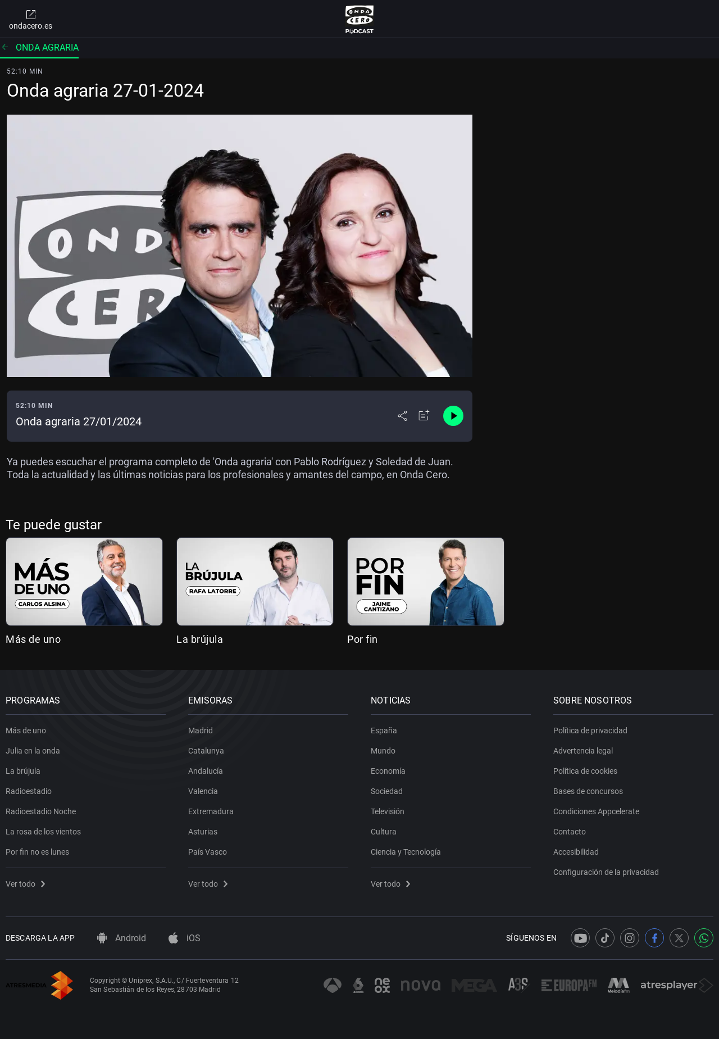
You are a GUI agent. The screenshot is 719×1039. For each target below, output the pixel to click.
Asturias (202, 831)
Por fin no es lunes (37, 851)
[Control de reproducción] (453, 416)
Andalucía (205, 770)
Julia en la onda (33, 750)
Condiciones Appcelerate (596, 811)
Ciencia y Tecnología (406, 851)
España (384, 730)
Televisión (387, 811)
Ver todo (25, 883)
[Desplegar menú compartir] (402, 416)
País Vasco (207, 851)
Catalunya (206, 750)
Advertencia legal (583, 750)
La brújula (199, 639)
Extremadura (211, 811)
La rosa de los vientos (43, 831)
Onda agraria (39, 47)
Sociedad (387, 791)
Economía (388, 770)
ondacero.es (30, 19)
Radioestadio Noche (41, 811)
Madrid (200, 730)
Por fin (362, 639)
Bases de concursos (588, 791)
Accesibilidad (576, 851)
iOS (185, 938)
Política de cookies (585, 770)
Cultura (384, 831)
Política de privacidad (590, 730)
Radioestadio (29, 791)
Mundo (383, 750)
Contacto (569, 831)
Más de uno (33, 639)
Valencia (203, 791)
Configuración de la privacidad (606, 872)
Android (121, 938)
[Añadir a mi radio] (424, 416)
